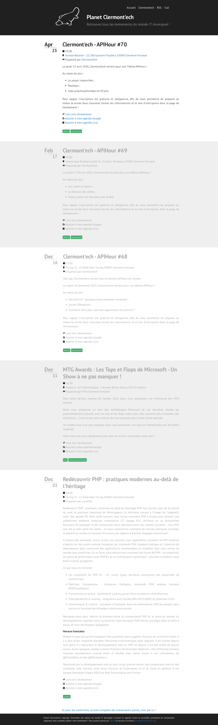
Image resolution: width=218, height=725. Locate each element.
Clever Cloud (140, 653)
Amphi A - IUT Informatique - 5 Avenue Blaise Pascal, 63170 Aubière (106, 387)
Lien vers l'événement (78, 114)
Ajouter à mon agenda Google (83, 118)
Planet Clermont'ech (110, 17)
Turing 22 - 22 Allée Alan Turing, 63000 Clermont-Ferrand (100, 267)
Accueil (131, 7)
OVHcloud (163, 649)
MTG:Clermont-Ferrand (95, 391)
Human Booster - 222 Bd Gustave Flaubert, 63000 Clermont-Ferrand (106, 55)
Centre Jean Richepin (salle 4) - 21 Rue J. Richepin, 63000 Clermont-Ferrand (110, 161)
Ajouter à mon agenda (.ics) (81, 122)
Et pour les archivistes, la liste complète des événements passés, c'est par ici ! (109, 710)
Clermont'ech (146, 7)
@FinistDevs (71, 657)
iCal (166, 7)
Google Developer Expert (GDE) (81, 672)
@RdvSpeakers (97, 657)
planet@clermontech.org (145, 720)
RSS (159, 7)
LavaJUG (87, 501)
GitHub (112, 720)
